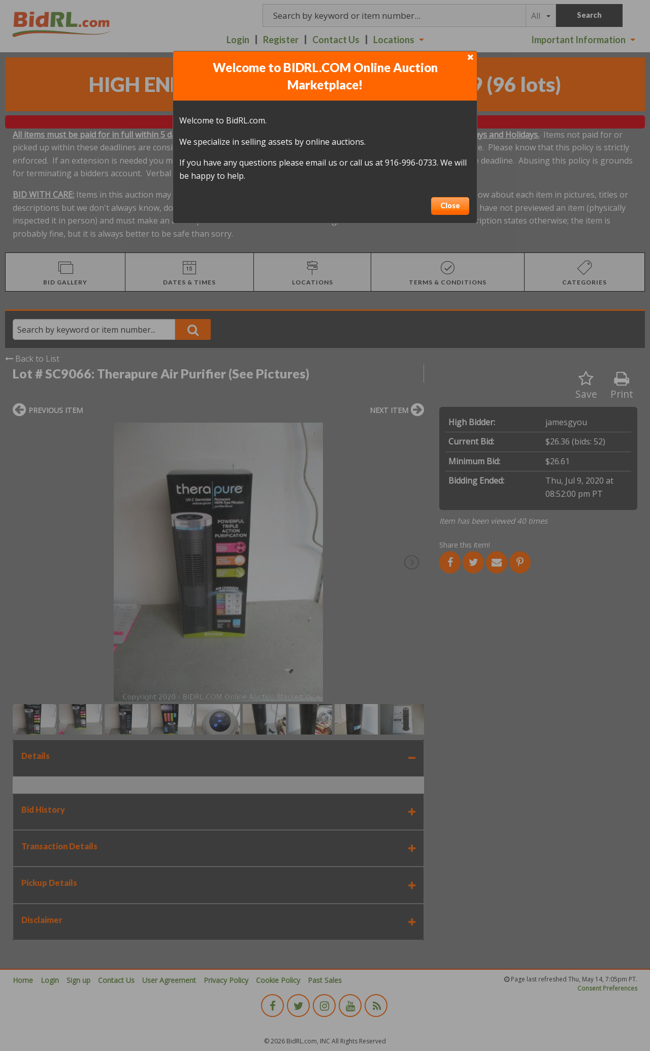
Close (450, 205)
